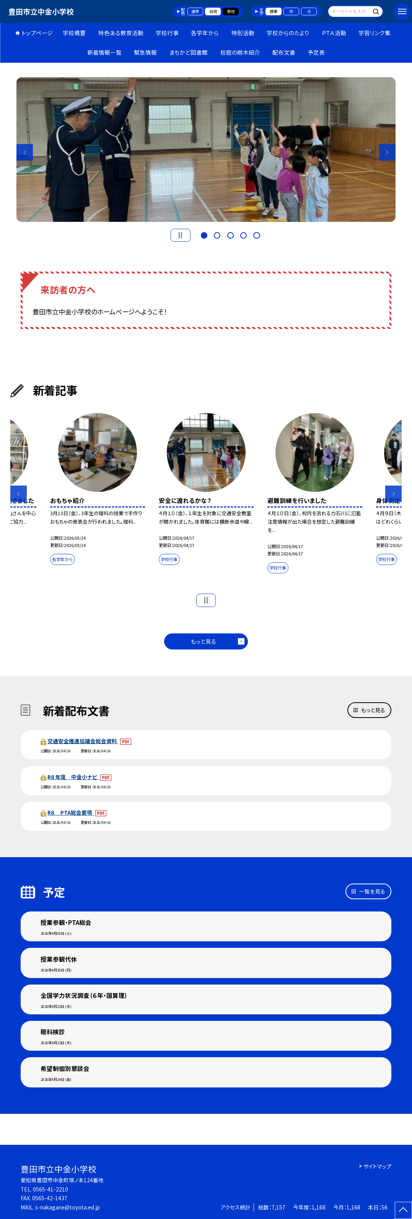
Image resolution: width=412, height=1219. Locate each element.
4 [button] (243, 234)
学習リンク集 (374, 33)
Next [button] (387, 152)
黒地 (230, 11)
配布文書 (283, 52)
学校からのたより (288, 33)
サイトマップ (377, 1166)
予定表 (316, 52)
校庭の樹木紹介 (240, 52)
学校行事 (167, 33)
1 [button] (204, 234)
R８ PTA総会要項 (70, 812)
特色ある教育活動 (120, 33)
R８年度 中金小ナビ (72, 777)
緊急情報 (145, 52)
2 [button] (217, 234)
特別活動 (242, 33)
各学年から (205, 33)
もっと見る (203, 641)
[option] (206, 149)
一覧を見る (372, 891)
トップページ (37, 33)
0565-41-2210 (50, 1189)
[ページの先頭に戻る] (403, 1210)
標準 (273, 11)
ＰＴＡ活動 (334, 33)
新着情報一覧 (104, 52)
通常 (195, 11)
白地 (213, 11)
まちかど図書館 (188, 52)
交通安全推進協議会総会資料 (82, 741)
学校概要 (74, 33)
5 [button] (256, 234)
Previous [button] (24, 152)
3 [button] (230, 234)
